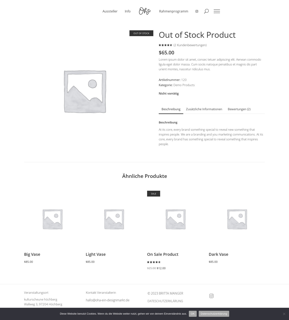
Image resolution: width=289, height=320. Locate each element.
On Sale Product (162, 254)
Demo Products (184, 85)
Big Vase (32, 254)
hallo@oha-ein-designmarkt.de (107, 300)
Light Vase (96, 254)
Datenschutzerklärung (214, 313)
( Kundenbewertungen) (190, 45)
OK (193, 313)
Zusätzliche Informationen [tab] (204, 109)
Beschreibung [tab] (171, 109)
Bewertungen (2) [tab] (239, 109)
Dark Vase (218, 254)
